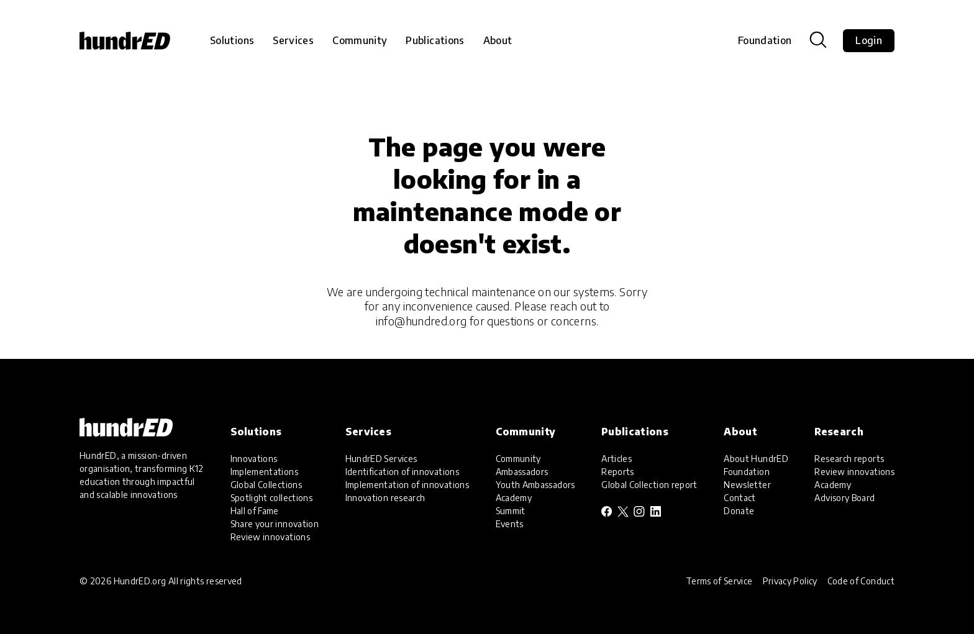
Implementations (264, 471)
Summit (511, 510)
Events (510, 524)
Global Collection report (649, 484)
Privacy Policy (790, 581)
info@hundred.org (421, 321)
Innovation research (385, 497)
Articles (616, 458)
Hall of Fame (254, 510)
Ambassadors (522, 471)
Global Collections (266, 484)
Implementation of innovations (407, 484)
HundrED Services (381, 458)
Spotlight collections (271, 497)
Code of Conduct (860, 581)
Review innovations (270, 537)
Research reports (849, 458)
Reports (617, 471)
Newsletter (747, 484)
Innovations (254, 458)
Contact (740, 497)
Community (518, 458)
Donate (739, 510)
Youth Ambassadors (535, 484)
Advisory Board (844, 497)
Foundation (765, 40)
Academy (514, 497)
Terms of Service (719, 581)
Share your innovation (274, 524)
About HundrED (756, 458)
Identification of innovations (402, 471)
